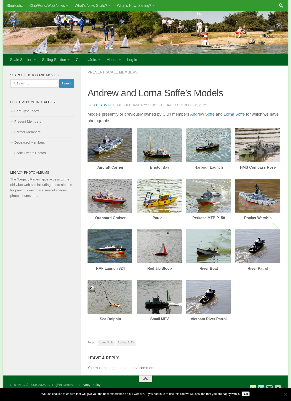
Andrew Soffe (202, 114)
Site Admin (101, 105)
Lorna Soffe (234, 114)
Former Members (27, 132)
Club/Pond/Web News (47, 6)
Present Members (27, 121)
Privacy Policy (89, 385)
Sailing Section (54, 60)
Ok (246, 394)
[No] (285, 394)
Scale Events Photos (30, 153)
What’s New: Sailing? (134, 6)
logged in (116, 368)
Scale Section (21, 60)
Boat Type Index (26, 111)
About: (112, 60)
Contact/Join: (86, 60)
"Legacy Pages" (29, 179)
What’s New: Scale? (91, 6)
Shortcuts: (15, 6)
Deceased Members (29, 142)
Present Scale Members (113, 72)
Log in (132, 60)
